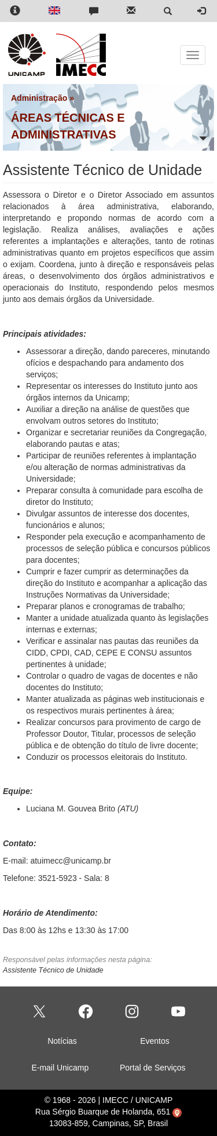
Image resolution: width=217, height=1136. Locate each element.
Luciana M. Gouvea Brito (70, 808)
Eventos (155, 1041)
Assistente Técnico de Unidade (53, 970)
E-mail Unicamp (60, 1067)
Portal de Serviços (153, 1067)
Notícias (62, 1041)
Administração (39, 98)
